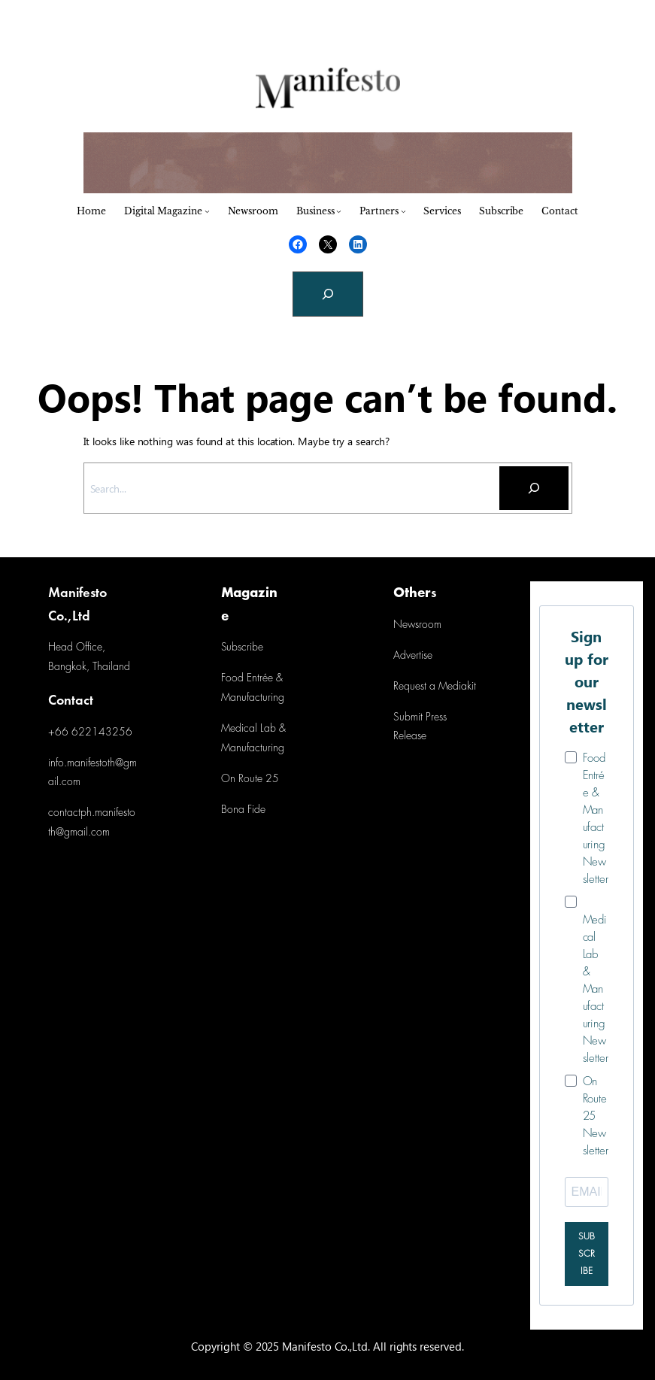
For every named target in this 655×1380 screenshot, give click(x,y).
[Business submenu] (338, 211)
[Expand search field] (328, 294)
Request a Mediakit (434, 687)
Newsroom (417, 625)
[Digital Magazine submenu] (207, 211)
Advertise (412, 656)
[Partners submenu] (403, 211)
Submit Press (420, 717)
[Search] (534, 488)
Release (409, 736)
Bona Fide (243, 810)
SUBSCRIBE (586, 1254)
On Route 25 (250, 779)
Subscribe (242, 648)
